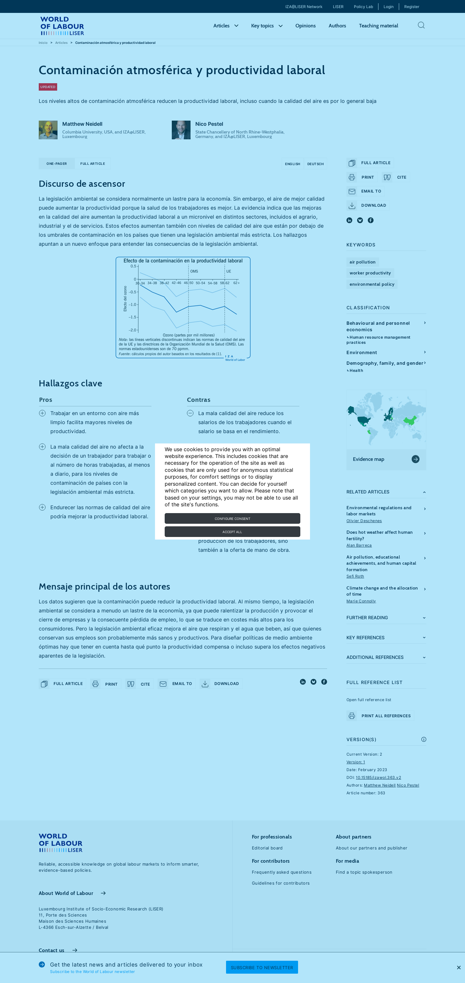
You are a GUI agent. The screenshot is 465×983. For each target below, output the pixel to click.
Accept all (232, 532)
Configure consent (232, 519)
